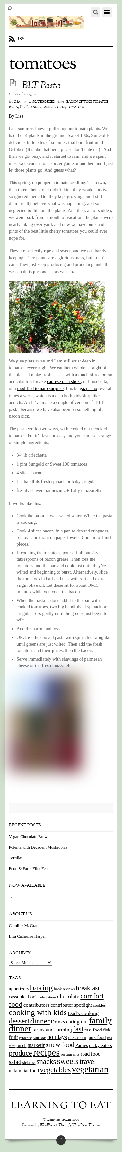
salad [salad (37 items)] (15, 1061)
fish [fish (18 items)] (106, 1029)
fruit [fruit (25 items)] (13, 1037)
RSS (20, 38)
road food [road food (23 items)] (90, 1054)
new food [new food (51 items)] (61, 1045)
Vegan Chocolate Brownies (31, 836)
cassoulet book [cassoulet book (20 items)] (23, 996)
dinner (35, 107)
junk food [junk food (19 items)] (96, 1037)
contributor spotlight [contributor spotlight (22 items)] (71, 1005)
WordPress (47, 1125)
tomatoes (75, 107)
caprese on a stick (64, 381)
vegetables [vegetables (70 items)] (55, 1070)
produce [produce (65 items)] (20, 1053)
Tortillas (16, 857)
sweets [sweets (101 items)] (68, 1061)
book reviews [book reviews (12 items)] (64, 989)
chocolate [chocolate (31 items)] (68, 996)
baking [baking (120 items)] (41, 987)
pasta (47, 107)
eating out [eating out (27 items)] (77, 1022)
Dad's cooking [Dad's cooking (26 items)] (83, 1013)
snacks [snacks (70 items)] (46, 1062)
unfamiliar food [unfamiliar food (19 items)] (24, 1070)
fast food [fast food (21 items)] (93, 1029)
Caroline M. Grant (24, 925)
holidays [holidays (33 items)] (57, 1037)
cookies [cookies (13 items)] (99, 1005)
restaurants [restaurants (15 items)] (70, 1054)
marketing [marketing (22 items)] (38, 1045)
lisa (17, 101)
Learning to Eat (59, 1119)
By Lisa (16, 116)
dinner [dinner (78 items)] (40, 1021)
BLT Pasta (41, 86)
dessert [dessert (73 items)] (19, 1021)
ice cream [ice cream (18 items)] (77, 1037)
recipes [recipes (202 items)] (46, 1052)
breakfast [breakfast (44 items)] (88, 988)
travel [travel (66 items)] (88, 1062)
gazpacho (88, 388)
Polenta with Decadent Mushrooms (38, 847)
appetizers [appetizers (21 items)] (19, 988)
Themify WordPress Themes (79, 1125)
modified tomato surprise (40, 388)
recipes (59, 107)
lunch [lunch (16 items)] (22, 1045)
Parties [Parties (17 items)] (81, 1045)
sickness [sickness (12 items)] (29, 1062)
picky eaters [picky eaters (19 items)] (100, 1045)
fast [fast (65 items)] (78, 1029)
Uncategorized (41, 101)
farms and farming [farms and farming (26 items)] (52, 1030)
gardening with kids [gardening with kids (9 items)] (32, 1038)
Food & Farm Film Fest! (29, 868)
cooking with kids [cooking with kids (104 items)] (38, 1012)
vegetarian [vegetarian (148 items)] (90, 1069)
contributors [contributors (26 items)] (36, 1005)
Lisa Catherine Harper (27, 936)
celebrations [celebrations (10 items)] (47, 997)
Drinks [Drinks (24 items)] (58, 1022)
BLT (24, 107)
